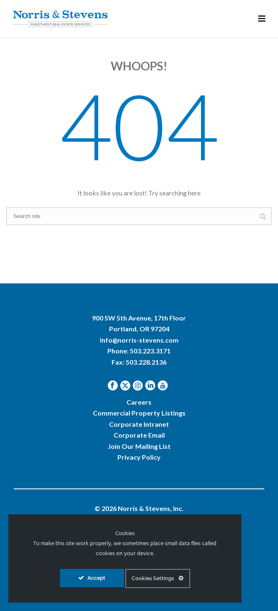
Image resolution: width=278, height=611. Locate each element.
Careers (139, 402)
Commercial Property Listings (139, 413)
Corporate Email (139, 435)
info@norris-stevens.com (139, 340)
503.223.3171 (150, 351)
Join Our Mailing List (139, 446)
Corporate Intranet (139, 424)
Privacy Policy (139, 457)
